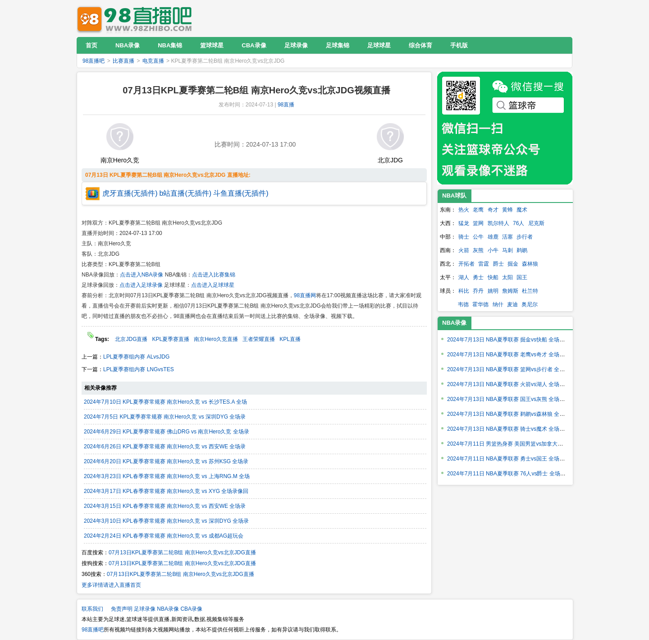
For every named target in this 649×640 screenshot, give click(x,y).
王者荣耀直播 (258, 339)
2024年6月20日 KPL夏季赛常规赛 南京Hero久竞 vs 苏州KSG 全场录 (166, 461)
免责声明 (122, 609)
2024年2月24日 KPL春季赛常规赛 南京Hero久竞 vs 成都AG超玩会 (163, 536)
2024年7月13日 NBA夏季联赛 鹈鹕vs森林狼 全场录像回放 (516, 414)
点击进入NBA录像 (142, 275)
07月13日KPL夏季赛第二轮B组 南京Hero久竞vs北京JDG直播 (182, 552)
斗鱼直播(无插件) (241, 193)
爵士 (498, 264)
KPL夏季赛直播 (170, 339)
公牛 (478, 237)
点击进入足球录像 (141, 285)
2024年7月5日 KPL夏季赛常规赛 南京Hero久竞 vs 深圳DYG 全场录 (165, 417)
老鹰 (478, 210)
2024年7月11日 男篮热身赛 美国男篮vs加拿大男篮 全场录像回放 (525, 444)
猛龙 (463, 223)
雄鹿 (493, 237)
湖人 (463, 277)
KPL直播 (290, 339)
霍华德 (480, 304)
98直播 (286, 104)
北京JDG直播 (131, 339)
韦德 (463, 304)
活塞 (507, 237)
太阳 (507, 277)
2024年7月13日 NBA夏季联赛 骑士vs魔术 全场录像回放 (514, 429)
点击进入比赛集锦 (213, 275)
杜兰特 (530, 291)
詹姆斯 (510, 291)
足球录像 (144, 609)
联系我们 (92, 609)
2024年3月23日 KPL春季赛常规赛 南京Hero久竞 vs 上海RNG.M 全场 (167, 476)
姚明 (493, 291)
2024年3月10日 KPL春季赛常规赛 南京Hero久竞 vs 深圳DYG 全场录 (166, 521)
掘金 (512, 264)
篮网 (478, 223)
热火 (463, 210)
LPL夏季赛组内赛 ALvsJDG (136, 357)
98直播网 (305, 295)
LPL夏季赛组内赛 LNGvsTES (138, 369)
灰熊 (478, 250)
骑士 (463, 237)
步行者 (524, 237)
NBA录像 (454, 322)
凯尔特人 (498, 223)
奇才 (493, 210)
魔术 (521, 210)
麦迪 (512, 304)
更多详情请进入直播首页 (111, 585)
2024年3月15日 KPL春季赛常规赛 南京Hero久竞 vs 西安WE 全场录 (165, 506)
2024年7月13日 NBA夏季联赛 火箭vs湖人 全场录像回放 (514, 384)
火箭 (463, 250)
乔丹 (478, 291)
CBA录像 (191, 609)
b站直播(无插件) (186, 193)
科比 (463, 291)
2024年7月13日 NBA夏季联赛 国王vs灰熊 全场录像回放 (514, 399)
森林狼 (530, 264)
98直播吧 (137, 18)
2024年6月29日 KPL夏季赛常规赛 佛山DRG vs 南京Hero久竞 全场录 (166, 431)
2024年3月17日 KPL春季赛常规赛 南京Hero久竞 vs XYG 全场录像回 (166, 491)
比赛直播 (123, 61)
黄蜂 (507, 210)
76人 (518, 223)
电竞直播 (153, 61)
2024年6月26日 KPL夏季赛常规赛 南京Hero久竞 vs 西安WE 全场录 (165, 446)
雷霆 (483, 264)
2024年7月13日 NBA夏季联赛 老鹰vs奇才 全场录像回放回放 (519, 354)
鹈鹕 (521, 250)
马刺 (507, 250)
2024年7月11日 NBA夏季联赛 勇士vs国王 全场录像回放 (514, 459)
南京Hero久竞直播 (216, 339)
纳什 (498, 304)
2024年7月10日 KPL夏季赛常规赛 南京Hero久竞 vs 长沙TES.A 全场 (165, 402)
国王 (521, 277)
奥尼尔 (529, 304)
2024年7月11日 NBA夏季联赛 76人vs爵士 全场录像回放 (514, 473)
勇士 (478, 277)
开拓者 (466, 264)
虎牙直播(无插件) (130, 193)
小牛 (493, 250)
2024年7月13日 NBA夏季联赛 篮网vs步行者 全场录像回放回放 (522, 369)
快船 (493, 277)
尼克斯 (536, 223)
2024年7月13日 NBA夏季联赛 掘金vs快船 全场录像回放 (514, 339)
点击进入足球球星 (212, 285)
